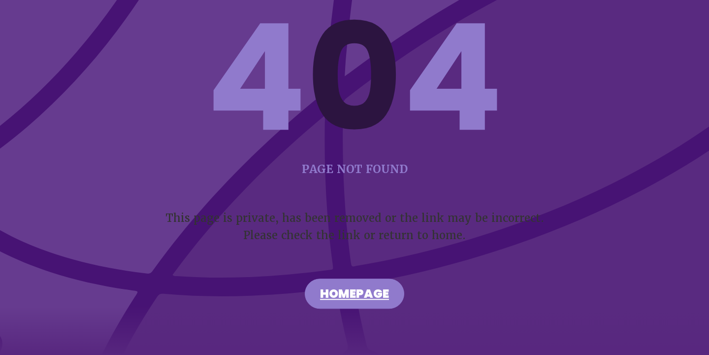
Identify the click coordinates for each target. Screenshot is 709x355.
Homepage (354, 295)
